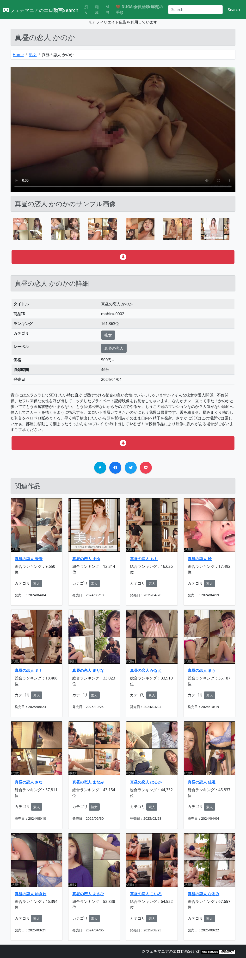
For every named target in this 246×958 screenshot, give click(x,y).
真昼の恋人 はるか (146, 782)
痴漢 (97, 9)
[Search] (195, 9)
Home (18, 54)
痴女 (86, 9)
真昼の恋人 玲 (200, 558)
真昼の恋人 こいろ (146, 893)
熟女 (33, 54)
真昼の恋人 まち (201, 670)
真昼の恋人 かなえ (146, 670)
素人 (36, 583)
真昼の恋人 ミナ (29, 670)
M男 (107, 9)
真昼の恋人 (113, 348)
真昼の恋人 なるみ (203, 893)
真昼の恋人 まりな (88, 670)
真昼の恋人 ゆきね (30, 893)
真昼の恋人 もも (144, 558)
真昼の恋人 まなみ (88, 782)
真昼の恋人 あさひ (88, 893)
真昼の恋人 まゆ (86, 558)
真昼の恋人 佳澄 (201, 782)
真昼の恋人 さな (29, 782)
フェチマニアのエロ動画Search (41, 10)
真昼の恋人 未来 (29, 558)
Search (234, 9)
